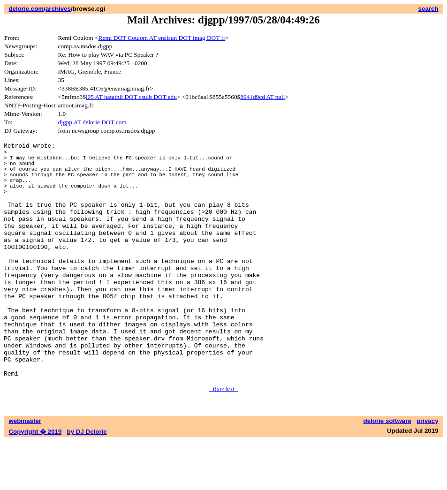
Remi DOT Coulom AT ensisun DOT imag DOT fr (162, 37)
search (428, 8)
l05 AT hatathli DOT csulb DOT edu (131, 96)
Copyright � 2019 (34, 480)
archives (58, 8)
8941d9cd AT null (262, 96)
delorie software (387, 470)
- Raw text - (223, 437)
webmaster (24, 470)
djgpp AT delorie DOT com (92, 122)
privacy (428, 470)
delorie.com (26, 8)
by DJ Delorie (87, 480)
